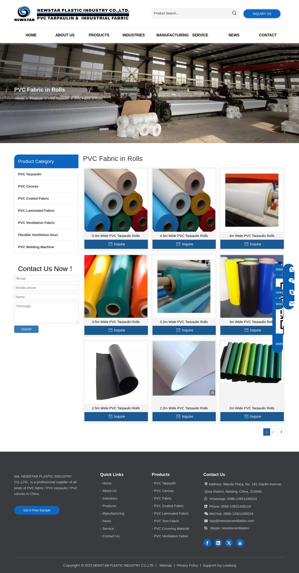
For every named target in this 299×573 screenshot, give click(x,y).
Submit (26, 329)
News (106, 521)
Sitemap (165, 565)
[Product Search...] (191, 13)
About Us (109, 491)
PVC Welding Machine (36, 247)
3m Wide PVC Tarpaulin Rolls (251, 321)
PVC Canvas (28, 186)
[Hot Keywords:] (234, 13)
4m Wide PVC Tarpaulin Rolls (251, 235)
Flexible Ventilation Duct (38, 235)
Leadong (229, 565)
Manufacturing (113, 513)
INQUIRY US (262, 14)
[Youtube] (240, 543)
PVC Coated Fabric (33, 198)
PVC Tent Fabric (166, 521)
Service (108, 528)
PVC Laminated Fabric (36, 210)
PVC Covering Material (171, 528)
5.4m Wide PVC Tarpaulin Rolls (116, 235)
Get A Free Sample (36, 510)
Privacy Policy (187, 565)
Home (107, 483)
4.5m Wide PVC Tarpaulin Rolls (184, 235)
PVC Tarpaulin (29, 174)
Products (109, 506)
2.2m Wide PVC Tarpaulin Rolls (184, 408)
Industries (109, 498)
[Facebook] (207, 543)
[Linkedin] (218, 543)
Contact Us (110, 536)
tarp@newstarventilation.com (232, 521)
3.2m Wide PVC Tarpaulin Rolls (184, 321)
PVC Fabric (163, 498)
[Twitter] (229, 543)
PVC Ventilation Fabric (36, 223)
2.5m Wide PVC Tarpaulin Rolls (116, 408)
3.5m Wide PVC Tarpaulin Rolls (116, 321)
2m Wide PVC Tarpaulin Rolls (251, 408)
